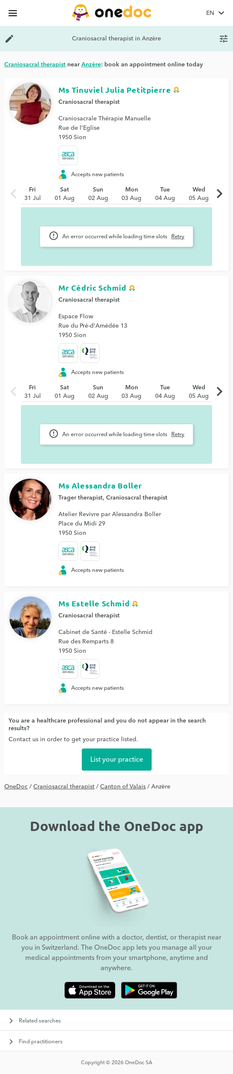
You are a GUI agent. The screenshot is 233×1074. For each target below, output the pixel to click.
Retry (177, 236)
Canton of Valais (123, 787)
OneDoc (16, 787)
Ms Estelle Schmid (93, 603)
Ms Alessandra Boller (100, 485)
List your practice (116, 760)
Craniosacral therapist (89, 102)
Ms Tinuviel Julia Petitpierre (114, 89)
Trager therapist (80, 498)
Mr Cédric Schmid (92, 287)
